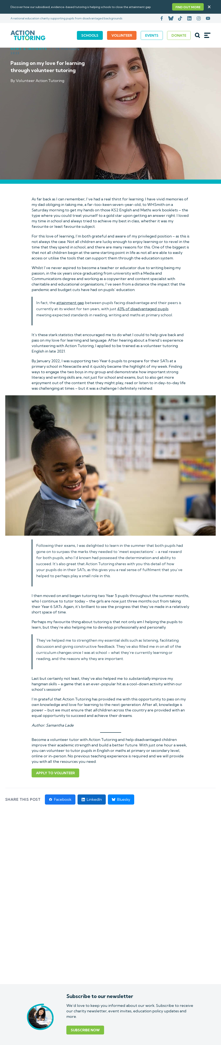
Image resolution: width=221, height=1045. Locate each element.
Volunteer (121, 35)
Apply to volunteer (55, 773)
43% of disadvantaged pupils (143, 308)
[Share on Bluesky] (121, 799)
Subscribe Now (85, 1030)
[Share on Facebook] (60, 799)
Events (151, 35)
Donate (178, 35)
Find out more (187, 7)
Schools (89, 35)
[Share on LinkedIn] (92, 799)
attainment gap (70, 302)
